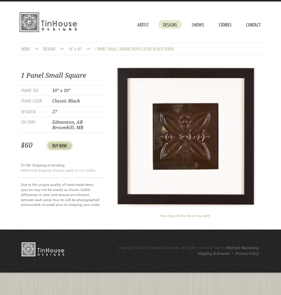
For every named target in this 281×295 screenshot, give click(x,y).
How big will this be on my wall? (185, 215)
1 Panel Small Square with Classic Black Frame (134, 49)
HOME (25, 49)
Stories (225, 24)
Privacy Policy (247, 254)
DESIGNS (49, 49)
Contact (253, 24)
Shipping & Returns (213, 254)
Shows (198, 24)
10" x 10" (75, 49)
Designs (170, 24)
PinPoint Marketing (242, 248)
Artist (143, 24)
